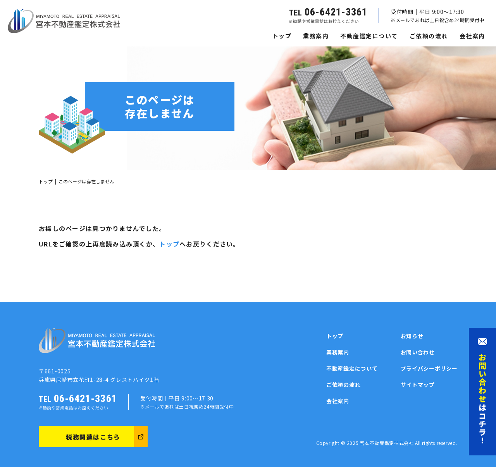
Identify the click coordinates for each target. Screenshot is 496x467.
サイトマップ (418, 384)
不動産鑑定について (369, 36)
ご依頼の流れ (429, 36)
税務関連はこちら (93, 436)
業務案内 (316, 36)
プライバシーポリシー (429, 368)
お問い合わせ (418, 352)
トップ (282, 36)
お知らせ (412, 336)
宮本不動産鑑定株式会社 (387, 443)
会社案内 (472, 36)
